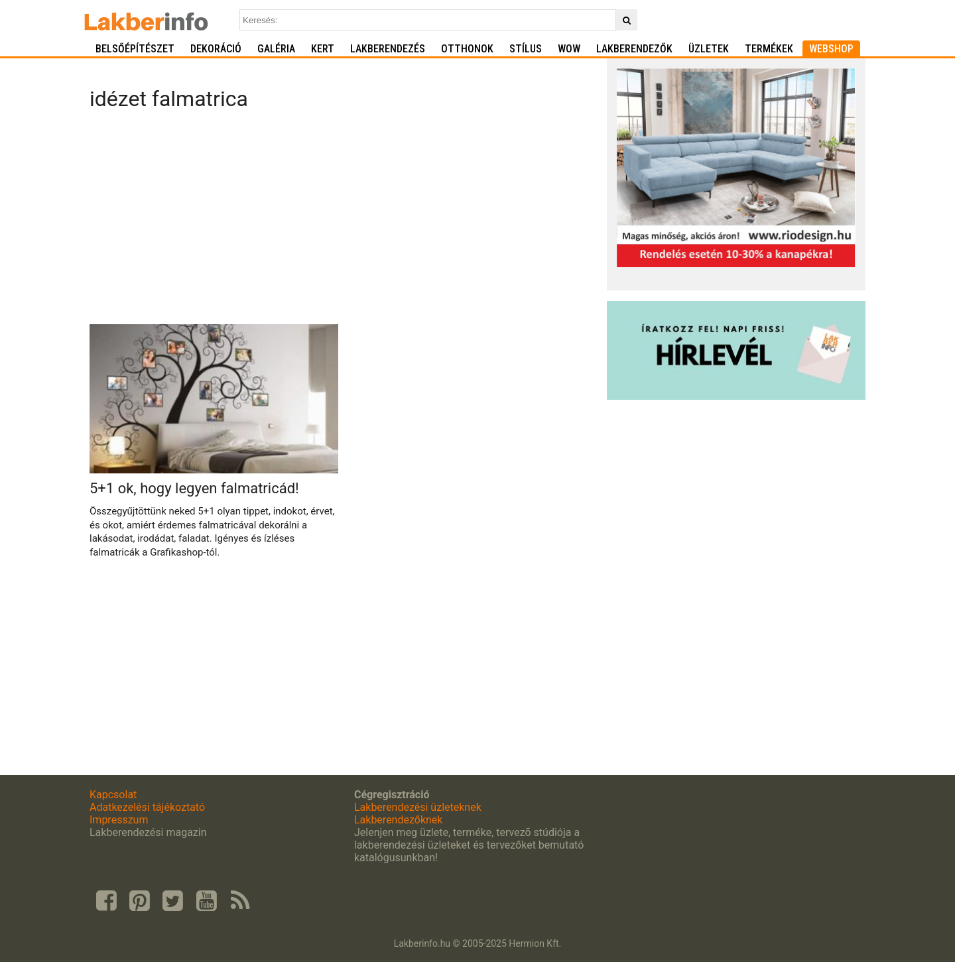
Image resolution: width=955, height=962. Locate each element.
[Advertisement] (343, 221)
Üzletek (708, 48)
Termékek (769, 48)
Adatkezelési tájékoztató (147, 807)
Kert (322, 48)
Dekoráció (215, 48)
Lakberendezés (387, 48)
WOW (569, 48)
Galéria (276, 48)
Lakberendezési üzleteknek (417, 807)
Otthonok (467, 48)
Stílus (525, 48)
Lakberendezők (634, 48)
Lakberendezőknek (398, 819)
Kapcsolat (113, 794)
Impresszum (119, 819)
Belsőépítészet (135, 48)
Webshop (831, 48)
